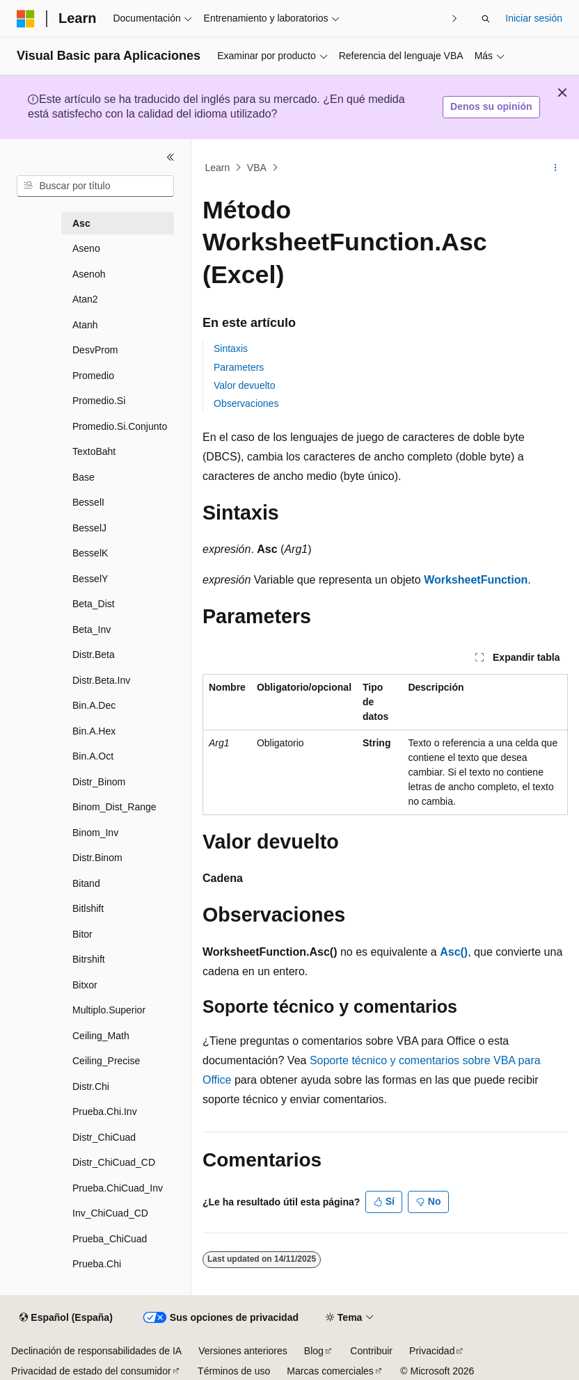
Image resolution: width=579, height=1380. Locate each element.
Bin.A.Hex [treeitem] (94, 731)
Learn (217, 167)
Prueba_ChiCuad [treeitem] (109, 1238)
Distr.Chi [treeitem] (90, 1086)
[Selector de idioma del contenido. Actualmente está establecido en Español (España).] (65, 1318)
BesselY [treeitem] (90, 578)
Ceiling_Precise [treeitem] (106, 1060)
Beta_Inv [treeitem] (91, 629)
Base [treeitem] (83, 477)
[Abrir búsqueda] (486, 18)
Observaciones (246, 403)
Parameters (239, 367)
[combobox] (95, 186)
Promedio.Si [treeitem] (98, 400)
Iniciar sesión (533, 18)
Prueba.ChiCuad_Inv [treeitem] (117, 1188)
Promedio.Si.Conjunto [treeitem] (119, 426)
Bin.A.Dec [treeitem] (94, 705)
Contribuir (371, 1350)
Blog (314, 1350)
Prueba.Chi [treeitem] (96, 1263)
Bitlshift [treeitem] (88, 908)
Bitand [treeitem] (86, 883)
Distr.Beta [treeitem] (93, 654)
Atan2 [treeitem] (85, 299)
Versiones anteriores (242, 1350)
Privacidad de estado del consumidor (91, 1371)
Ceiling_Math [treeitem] (100, 1035)
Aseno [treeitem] (86, 248)
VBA (257, 167)
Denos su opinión (491, 106)
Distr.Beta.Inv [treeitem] (101, 680)
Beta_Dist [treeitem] (93, 603)
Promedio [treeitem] (93, 375)
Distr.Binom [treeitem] (97, 857)
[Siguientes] (454, 18)
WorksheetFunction (476, 580)
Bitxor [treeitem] (84, 984)
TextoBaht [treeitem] (94, 451)
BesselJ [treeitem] (89, 527)
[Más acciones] (556, 168)
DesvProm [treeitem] (95, 349)
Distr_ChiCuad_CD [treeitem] (113, 1162)
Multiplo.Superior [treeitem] (108, 1010)
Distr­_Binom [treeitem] (98, 781)
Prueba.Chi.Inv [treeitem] (104, 1111)
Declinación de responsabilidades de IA (96, 1350)
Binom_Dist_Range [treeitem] (114, 806)
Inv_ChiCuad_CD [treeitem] (110, 1213)
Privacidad (431, 1350)
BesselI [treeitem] (88, 502)
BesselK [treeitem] (90, 553)
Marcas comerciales (330, 1371)
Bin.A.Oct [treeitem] (92, 756)
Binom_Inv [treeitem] (95, 832)
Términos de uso (234, 1371)
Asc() (454, 952)
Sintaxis (231, 348)
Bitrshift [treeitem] (88, 959)
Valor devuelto (244, 385)
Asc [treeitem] (81, 223)
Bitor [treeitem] (82, 934)
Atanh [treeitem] (85, 324)
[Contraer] (170, 157)
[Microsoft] (26, 19)
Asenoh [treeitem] (88, 274)
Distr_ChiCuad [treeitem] (104, 1137)
